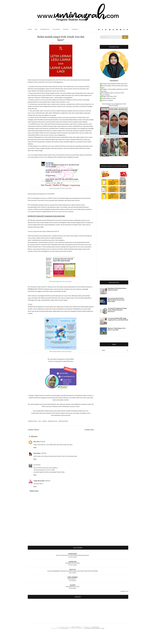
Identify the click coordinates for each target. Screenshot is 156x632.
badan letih (32, 421)
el (34, 465)
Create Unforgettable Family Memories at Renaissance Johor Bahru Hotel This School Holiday (72, 571)
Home (30, 29)
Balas (35, 447)
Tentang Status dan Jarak (72, 586)
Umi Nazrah (76, 627)
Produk (66, 29)
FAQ (36, 29)
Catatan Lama (89, 429)
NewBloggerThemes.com (94, 628)
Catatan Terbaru (33, 429)
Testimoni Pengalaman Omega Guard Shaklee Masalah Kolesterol (117, 309)
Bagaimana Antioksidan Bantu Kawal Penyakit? (117, 289)
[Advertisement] (114, 244)
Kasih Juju (72, 569)
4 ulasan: (65, 43)
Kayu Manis (37, 453)
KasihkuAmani (72, 554)
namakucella (72, 561)
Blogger (95, 627)
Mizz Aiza (36, 441)
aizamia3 (72, 585)
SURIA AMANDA (72, 577)
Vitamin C (75, 29)
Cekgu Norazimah (39, 481)
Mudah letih (52, 421)
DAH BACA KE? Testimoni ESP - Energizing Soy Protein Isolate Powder (46, 216)
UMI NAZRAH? (114, 80)
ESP (40, 421)
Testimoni (56, 29)
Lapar (44, 421)
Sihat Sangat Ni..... (72, 578)
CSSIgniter (64, 628)
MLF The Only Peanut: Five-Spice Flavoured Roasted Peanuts (72, 555)
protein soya (63, 421)
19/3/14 (42, 441)
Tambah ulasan (34, 491)
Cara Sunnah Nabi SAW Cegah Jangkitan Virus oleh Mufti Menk (118, 319)
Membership (44, 29)
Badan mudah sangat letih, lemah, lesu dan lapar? (60, 38)
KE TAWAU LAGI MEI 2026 (73, 563)
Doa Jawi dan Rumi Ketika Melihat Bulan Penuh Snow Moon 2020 (116, 299)
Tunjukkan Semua (124, 591)
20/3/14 (47, 481)
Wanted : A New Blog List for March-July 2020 (117, 329)
